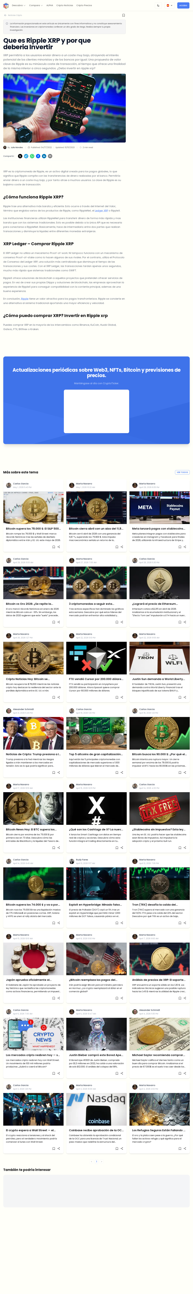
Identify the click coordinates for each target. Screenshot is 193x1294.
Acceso (183, 5)
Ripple (24, 306)
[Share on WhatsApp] (32, 164)
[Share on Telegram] (26, 164)
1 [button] (96, 1169)
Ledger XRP (101, 218)
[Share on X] (20, 164)
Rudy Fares (82, 867)
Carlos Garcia (20, 491)
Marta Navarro (84, 491)
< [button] (91, 1169)
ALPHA (49, 5)
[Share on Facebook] (38, 164)
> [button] (101, 1169)
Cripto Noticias (64, 5)
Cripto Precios (84, 5)
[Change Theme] (158, 5)
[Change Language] (169, 5)
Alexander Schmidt (23, 716)
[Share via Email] (50, 164)
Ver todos (182, 480)
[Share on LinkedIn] (44, 164)
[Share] (58, 554)
